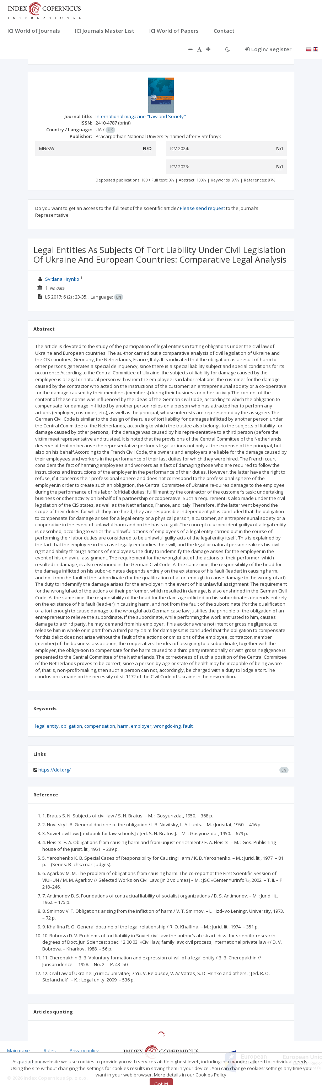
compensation (99, 726)
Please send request (202, 208)
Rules (50, 1050)
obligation (71, 726)
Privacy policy (84, 1050)
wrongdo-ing (167, 726)
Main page (18, 1050)
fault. (188, 726)
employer (141, 726)
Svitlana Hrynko (62, 279)
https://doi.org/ (54, 770)
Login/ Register (268, 49)
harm (123, 726)
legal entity (47, 726)
